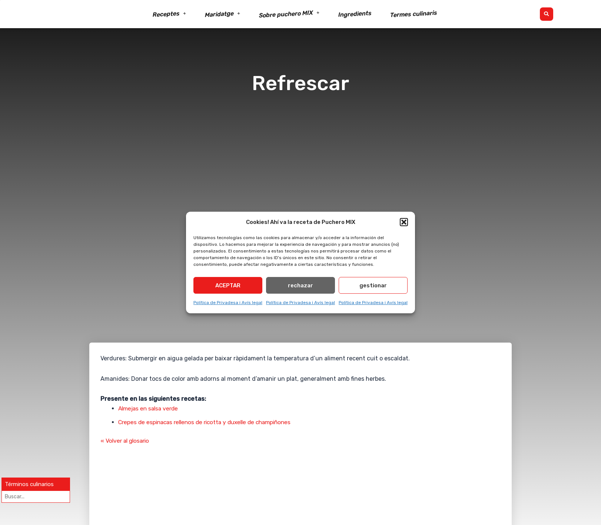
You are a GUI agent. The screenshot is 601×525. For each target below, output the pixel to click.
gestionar (373, 287)
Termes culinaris (413, 14)
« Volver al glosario (126, 440)
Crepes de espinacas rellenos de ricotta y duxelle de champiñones (210, 422)
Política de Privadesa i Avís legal (227, 304)
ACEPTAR (227, 287)
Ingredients (355, 14)
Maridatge (222, 14)
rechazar (300, 287)
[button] (404, 222)
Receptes (169, 14)
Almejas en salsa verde (150, 408)
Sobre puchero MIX (289, 14)
